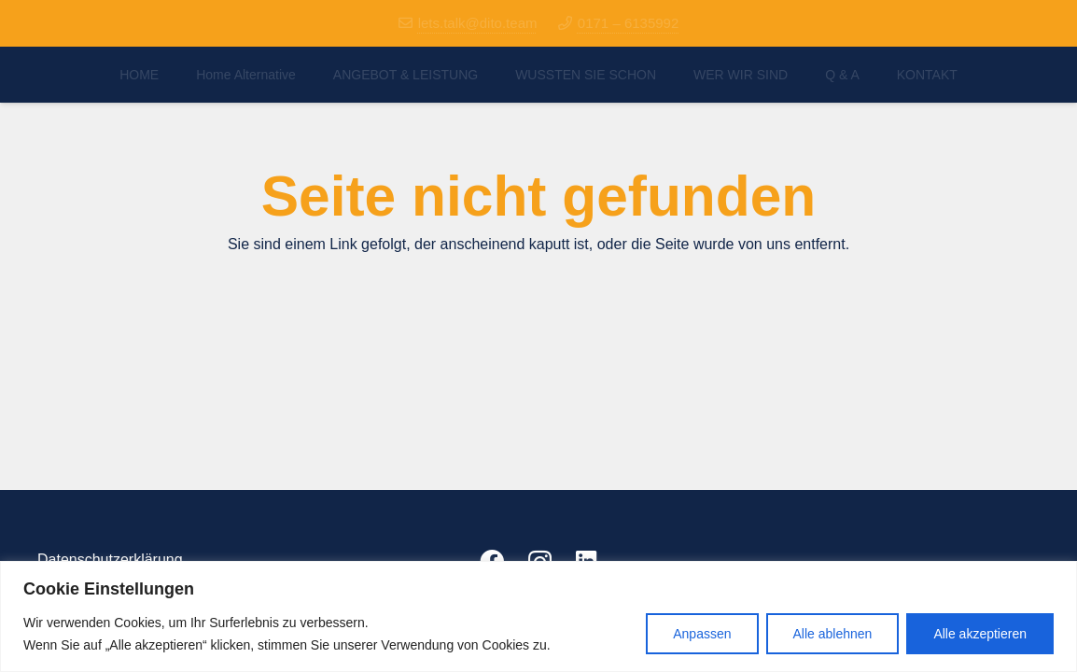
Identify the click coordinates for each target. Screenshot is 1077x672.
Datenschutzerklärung (110, 559)
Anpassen (702, 633)
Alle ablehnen (833, 633)
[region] (538, 616)
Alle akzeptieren (980, 633)
